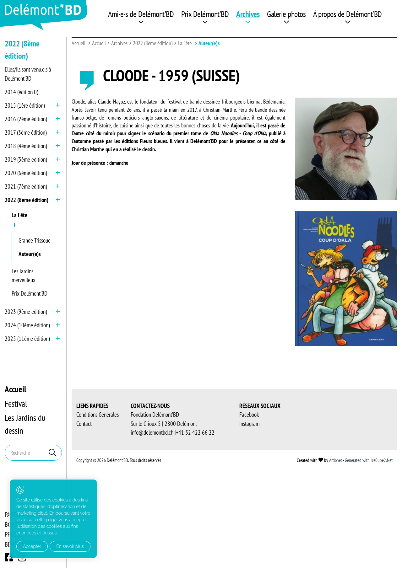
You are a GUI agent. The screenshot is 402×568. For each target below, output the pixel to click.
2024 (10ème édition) (27, 325)
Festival (16, 403)
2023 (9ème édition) (26, 311)
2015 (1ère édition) (25, 105)
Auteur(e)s (30, 254)
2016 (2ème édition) (26, 119)
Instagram (249, 423)
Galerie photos (286, 14)
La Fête (19, 215)
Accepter (32, 546)
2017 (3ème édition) (25, 132)
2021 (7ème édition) (26, 186)
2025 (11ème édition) (27, 338)
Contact (84, 423)
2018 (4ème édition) (26, 146)
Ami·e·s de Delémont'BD (141, 14)
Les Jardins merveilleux (23, 275)
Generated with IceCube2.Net (369, 460)
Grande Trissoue (35, 240)
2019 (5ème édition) (26, 159)
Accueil (15, 389)
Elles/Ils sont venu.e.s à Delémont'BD (28, 74)
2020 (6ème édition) (26, 173)
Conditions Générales (97, 414)
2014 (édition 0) (21, 92)
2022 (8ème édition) (26, 200)
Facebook (249, 414)
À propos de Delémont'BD (347, 14)
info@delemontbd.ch (152, 432)
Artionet (335, 460)
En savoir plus (70, 546)
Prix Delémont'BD (205, 14)
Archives (247, 14)
